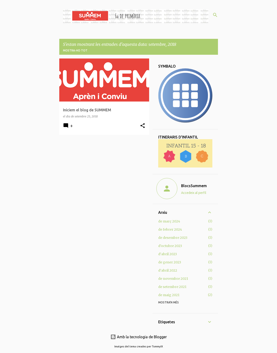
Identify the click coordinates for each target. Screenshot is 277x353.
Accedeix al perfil (193, 193)
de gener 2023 (169, 262)
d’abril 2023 (167, 254)
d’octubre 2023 (170, 246)
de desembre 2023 (172, 238)
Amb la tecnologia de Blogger (138, 337)
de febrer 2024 (170, 229)
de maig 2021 (168, 295)
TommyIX (157, 346)
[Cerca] (215, 15)
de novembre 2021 (173, 279)
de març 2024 (169, 221)
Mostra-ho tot (75, 50)
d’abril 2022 (167, 270)
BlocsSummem (194, 186)
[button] (142, 126)
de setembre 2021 (172, 287)
